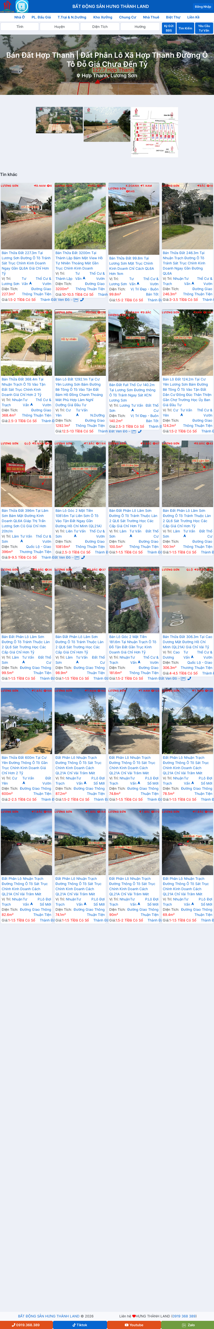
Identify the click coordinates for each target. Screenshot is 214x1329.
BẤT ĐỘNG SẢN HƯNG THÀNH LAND (49, 1316)
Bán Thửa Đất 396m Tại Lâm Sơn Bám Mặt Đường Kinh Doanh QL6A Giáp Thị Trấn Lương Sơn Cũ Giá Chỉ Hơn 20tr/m (25, 520)
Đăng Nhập (203, 6)
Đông (91, 312)
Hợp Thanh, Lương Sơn (109, 75)
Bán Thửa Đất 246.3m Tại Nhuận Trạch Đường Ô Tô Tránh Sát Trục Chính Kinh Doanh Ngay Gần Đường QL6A (184, 263)
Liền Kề (193, 17)
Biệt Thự (173, 17)
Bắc (92, 186)
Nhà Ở (19, 17)
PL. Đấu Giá (41, 17)
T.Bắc (89, 443)
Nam (40, 312)
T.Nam (146, 186)
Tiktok (80, 1325)
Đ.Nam (40, 186)
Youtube (134, 1325)
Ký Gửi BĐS (169, 28)
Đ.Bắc (145, 312)
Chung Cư (127, 17)
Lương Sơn (9, 186)
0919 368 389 (184, 1316)
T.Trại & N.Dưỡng (72, 17)
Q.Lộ (27, 443)
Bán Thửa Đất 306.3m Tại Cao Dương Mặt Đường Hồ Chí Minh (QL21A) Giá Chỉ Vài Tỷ (187, 642)
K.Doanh (132, 186)
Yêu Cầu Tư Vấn (204, 28)
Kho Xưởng (102, 17)
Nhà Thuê (151, 17)
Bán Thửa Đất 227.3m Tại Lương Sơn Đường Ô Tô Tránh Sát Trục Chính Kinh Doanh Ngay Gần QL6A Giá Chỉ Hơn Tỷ (26, 263)
